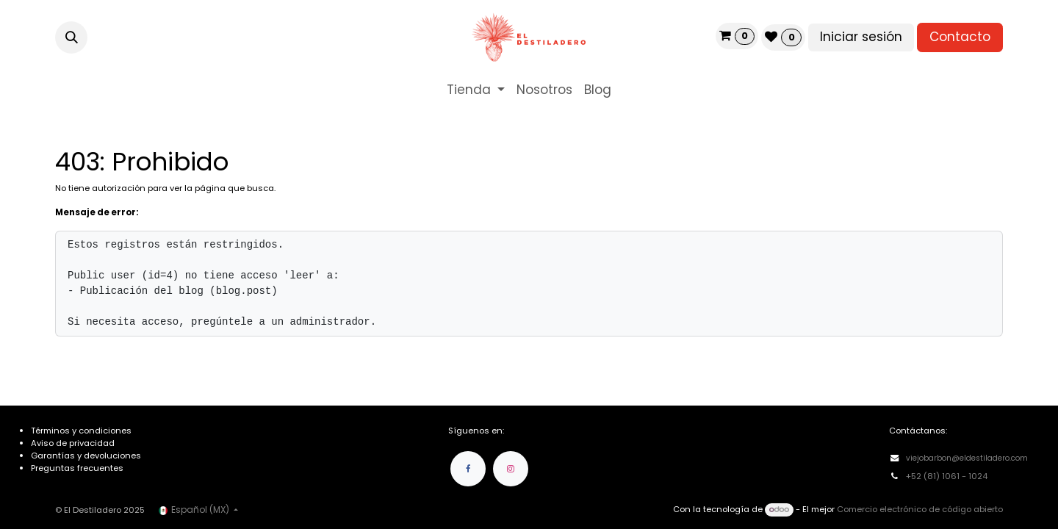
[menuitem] (476, 90)
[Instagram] (510, 468)
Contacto (959, 37)
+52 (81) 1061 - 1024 (948, 476)
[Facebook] (468, 468)
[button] (71, 37)
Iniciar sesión (861, 37)
